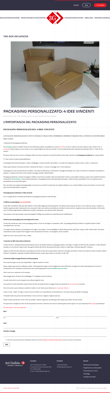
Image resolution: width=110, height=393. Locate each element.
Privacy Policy (7, 388)
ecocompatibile (25, 202)
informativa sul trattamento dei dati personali (52, 340)
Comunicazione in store (90, 371)
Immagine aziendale (89, 376)
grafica (30, 116)
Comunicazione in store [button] (73, 18)
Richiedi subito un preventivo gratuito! (14, 307)
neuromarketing (73, 284)
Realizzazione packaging (91, 365)
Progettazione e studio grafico (33, 18)
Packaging (53, 116)
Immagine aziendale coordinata (40, 116)
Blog (86, 5)
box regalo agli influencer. (62, 288)
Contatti (100, 5)
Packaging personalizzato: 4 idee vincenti (48, 111)
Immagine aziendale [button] (102, 18)
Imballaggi (86, 374)
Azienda (76, 5)
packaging (6, 149)
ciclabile (62, 147)
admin (10, 116)
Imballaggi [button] (88, 18)
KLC (105, 388)
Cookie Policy (15, 388)
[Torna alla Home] (55, 18)
